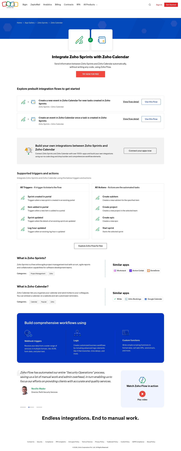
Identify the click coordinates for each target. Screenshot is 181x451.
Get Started (171, 5)
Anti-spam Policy (73, 442)
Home (19, 23)
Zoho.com (10, 5)
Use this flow (151, 102)
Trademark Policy (112, 442)
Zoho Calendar (57, 23)
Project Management (38, 274)
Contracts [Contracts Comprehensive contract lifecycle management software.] (69, 4)
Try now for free (90, 74)
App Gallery (30, 23)
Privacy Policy (99, 442)
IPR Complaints (61, 442)
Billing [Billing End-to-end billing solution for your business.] (58, 4)
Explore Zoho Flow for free (90, 246)
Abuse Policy (151, 442)
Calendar (34, 302)
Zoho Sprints (42, 23)
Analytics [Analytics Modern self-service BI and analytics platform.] (47, 4)
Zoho (51, 274)
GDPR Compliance (138, 442)
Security (39, 442)
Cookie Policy (125, 442)
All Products (89, 4)
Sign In (159, 5)
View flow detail (131, 101)
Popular (44, 302)
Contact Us (30, 442)
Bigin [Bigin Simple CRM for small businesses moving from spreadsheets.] (25, 4)
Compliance (49, 442)
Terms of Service (87, 442)
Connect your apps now (140, 151)
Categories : (22, 274)
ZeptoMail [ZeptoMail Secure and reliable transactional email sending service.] (35, 4)
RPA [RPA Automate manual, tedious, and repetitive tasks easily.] (78, 4)
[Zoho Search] (150, 5)
